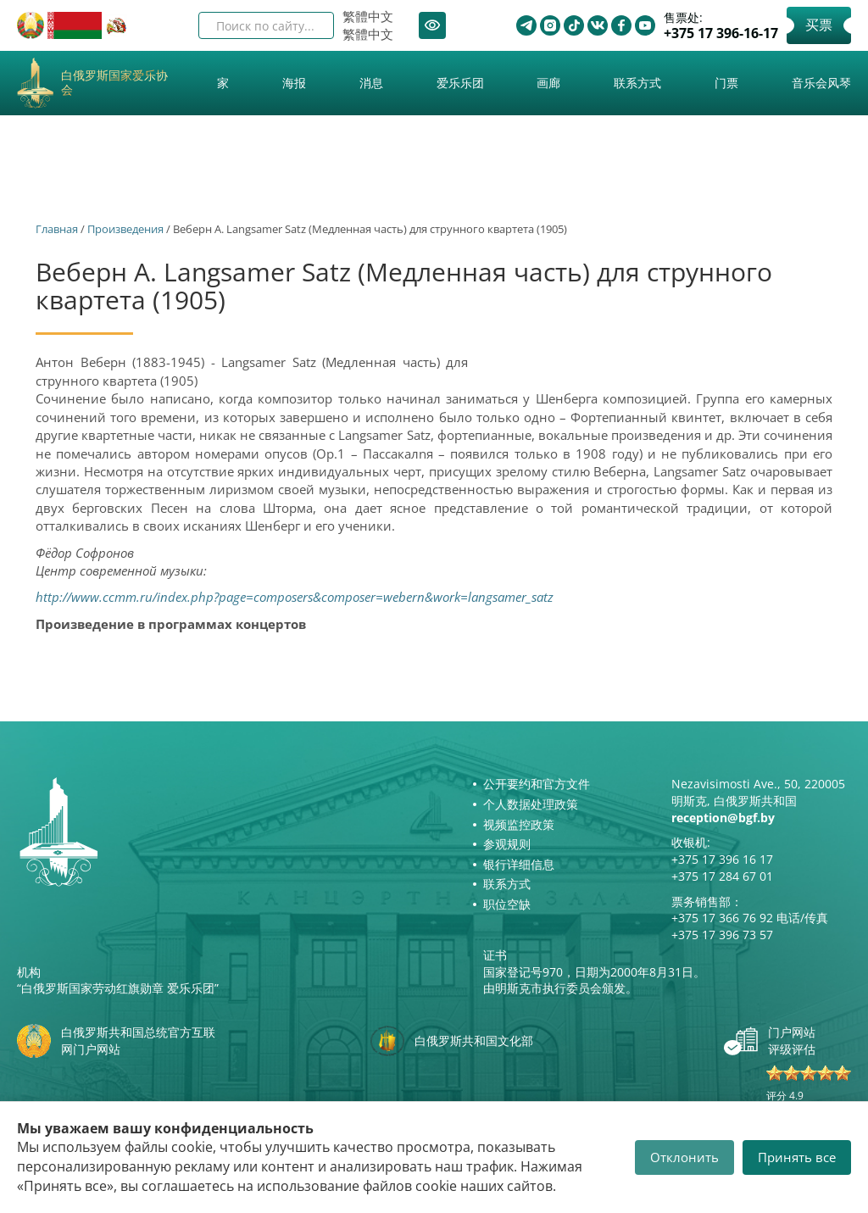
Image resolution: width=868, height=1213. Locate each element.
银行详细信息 (518, 864)
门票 (726, 83)
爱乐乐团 (460, 83)
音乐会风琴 (821, 83)
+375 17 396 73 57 (722, 934)
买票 (818, 24)
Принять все (797, 1157)
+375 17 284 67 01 (722, 876)
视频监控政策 (518, 824)
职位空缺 (507, 904)
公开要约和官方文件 (536, 784)
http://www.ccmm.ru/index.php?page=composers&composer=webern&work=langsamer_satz (295, 596)
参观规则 (507, 844)
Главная (57, 228)
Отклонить (684, 1157)
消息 (371, 83)
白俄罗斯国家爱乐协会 (114, 83)
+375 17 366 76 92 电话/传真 (749, 918)
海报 (294, 83)
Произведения (125, 228)
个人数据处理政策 (530, 804)
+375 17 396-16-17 (721, 33)
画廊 (548, 83)
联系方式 (637, 83)
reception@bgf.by (723, 818)
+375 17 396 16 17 (722, 859)
